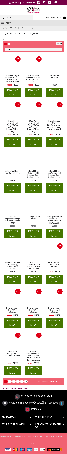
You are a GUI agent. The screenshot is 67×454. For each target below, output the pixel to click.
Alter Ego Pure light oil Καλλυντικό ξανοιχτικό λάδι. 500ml (12, 265)
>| (26, 381)
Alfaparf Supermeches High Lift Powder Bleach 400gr (12, 220)
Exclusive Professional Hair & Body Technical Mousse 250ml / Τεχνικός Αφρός (33, 356)
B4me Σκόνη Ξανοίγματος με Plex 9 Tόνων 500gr (12, 354)
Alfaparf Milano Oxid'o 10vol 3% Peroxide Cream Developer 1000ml (33, 174)
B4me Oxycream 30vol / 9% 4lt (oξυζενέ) (33, 310)
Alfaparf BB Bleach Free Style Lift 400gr (12, 172)
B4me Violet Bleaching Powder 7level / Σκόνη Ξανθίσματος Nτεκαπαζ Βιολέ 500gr (33, 126)
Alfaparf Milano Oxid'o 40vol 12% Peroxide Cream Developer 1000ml (54, 174)
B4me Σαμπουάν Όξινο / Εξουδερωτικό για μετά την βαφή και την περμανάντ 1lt (54, 125)
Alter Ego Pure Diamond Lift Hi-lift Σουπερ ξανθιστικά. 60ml (33, 78)
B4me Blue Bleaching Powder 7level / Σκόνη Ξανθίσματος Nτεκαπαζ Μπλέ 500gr (12, 126)
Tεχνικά (20, 388)
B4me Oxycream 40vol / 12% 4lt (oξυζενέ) (54, 310)
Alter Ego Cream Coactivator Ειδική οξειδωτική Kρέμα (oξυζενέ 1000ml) (12, 78)
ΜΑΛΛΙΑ (26, 388)
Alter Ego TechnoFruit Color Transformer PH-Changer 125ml (33, 265)
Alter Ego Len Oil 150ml (33, 218)
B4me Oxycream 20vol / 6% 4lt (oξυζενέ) (12, 310)
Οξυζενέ (6, 388)
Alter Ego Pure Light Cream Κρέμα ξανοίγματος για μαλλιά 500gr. (54, 220)
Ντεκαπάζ (13, 388)
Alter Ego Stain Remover (54, 76)
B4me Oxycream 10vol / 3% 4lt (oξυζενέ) (54, 264)
